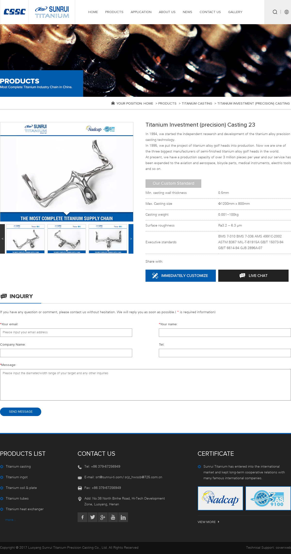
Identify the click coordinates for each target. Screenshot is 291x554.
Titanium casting (197, 103)
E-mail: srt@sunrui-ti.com (103, 477)
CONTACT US (210, 12)
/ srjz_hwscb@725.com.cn (142, 477)
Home (148, 103)
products (167, 103)
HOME (93, 12)
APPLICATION (141, 12)
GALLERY (235, 12)
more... (10, 520)
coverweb (283, 547)
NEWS (187, 12)
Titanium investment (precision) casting (253, 103)
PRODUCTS (114, 12)
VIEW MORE (209, 522)
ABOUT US (167, 12)
